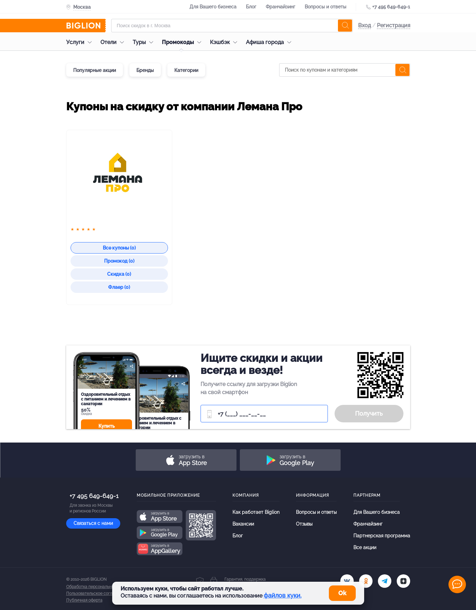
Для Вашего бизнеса (212, 6)
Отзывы (304, 524)
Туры (145, 42)
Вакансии (243, 524)
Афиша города (270, 42)
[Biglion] (86, 25)
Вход (364, 25)
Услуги (80, 42)
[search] (345, 26)
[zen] (403, 581)
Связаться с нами (93, 523)
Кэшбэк (225, 42)
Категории (186, 70)
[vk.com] (347, 581)
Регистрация (393, 25)
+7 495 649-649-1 (391, 6)
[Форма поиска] (232, 25)
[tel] (384, 581)
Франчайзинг (280, 6)
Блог (251, 6)
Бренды (145, 70)
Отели (113, 42)
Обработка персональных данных (98, 586)
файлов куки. (283, 595)
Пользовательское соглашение (96, 593)
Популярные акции (94, 70)
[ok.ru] (366, 581)
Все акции (364, 547)
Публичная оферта (84, 600)
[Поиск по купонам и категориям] (344, 70)
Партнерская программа (381, 535)
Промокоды (183, 42)
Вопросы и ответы (325, 6)
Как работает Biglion (255, 512)
